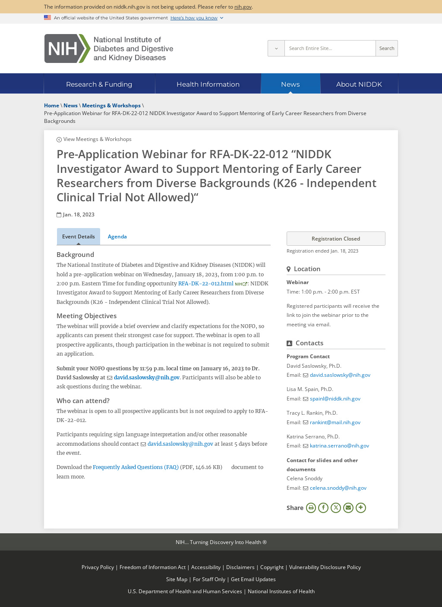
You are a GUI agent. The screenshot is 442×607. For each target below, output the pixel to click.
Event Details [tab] (78, 236)
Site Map (176, 579)
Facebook (323, 508)
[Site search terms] (330, 48)
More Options (361, 508)
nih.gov (243, 6)
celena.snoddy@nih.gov (338, 487)
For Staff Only (209, 579)
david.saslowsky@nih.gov (147, 377)
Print (311, 508)
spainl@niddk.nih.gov (335, 398)
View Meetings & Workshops (97, 138)
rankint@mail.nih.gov (335, 422)
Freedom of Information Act (153, 566)
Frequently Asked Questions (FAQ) (136, 467)
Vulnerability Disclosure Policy (325, 566)
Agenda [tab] (117, 236)
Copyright (272, 566)
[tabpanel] (164, 365)
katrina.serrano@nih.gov (339, 445)
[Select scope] (276, 48)
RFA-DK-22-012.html (206, 283)
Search (387, 48)
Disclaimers (240, 566)
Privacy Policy (98, 566)
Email (348, 508)
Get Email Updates (253, 579)
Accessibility (206, 566)
